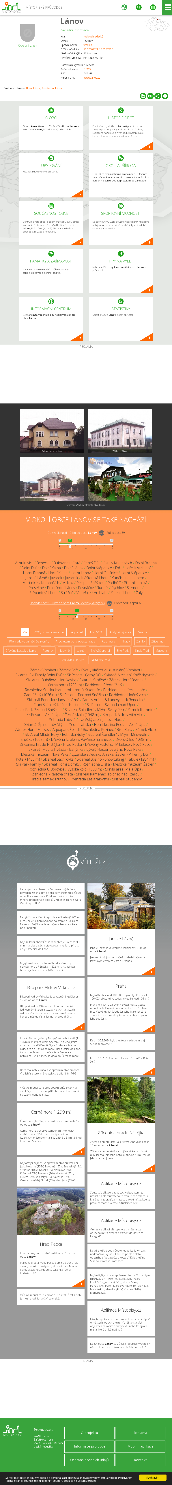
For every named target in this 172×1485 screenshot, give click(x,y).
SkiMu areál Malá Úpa (123, 769)
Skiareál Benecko (41, 699)
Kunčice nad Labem (128, 577)
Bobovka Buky (73, 734)
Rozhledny (108, 641)
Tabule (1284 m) (140, 759)
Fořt (118, 567)
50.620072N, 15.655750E (98, 49)
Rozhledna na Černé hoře (124, 689)
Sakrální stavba (100, 660)
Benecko (44, 562)
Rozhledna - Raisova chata (51, 774)
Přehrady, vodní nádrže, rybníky (29, 641)
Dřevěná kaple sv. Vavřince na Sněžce (81, 739)
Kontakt (140, 1460)
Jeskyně (65, 651)
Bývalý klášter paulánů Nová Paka (113, 749)
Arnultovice (24, 562)
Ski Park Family (28, 764)
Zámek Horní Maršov (32, 729)
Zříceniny (157, 641)
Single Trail (142, 651)
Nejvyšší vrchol (100, 651)
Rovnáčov (86, 587)
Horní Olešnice (106, 572)
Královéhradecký (93, 36)
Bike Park (122, 651)
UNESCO (96, 632)
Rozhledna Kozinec (98, 729)
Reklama (140, 1432)
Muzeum (161, 651)
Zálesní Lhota (122, 592)
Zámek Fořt (68, 669)
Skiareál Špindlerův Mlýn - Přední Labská (57, 724)
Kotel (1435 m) (28, 759)
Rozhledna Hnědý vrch (127, 694)
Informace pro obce (89, 1446)
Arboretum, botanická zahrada (75, 641)
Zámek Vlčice (146, 729)
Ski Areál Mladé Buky (42, 734)
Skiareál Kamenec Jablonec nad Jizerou (108, 774)
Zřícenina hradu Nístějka (40, 744)
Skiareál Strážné (92, 679)
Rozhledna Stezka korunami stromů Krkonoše (62, 689)
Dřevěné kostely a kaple (20, 651)
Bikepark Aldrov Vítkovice (122, 714)
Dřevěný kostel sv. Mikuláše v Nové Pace (117, 744)
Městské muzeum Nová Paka (45, 754)
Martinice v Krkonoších (41, 582)
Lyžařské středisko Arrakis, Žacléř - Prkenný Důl (110, 754)
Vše (25, 632)
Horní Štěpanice (134, 572)
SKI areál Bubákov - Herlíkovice (51, 679)
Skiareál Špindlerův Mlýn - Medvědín (117, 734)
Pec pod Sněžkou (90, 582)
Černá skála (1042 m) (82, 714)
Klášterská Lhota (95, 577)
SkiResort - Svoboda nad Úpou (111, 704)
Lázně (80, 651)
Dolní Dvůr (30, 567)
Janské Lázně (36, 577)
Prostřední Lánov (52, 88)
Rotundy (48, 651)
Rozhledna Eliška (96, 764)
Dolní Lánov (73, 567)
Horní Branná (34, 572)
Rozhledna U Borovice (46, 769)
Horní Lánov (33, 88)
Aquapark (77, 632)
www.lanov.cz (92, 77)
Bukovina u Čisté (67, 562)
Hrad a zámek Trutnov (49, 779)
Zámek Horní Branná (126, 679)
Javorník (71, 577)
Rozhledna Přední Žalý (103, 684)
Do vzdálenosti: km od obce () (67, 603)
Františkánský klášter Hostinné (59, 704)
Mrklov (67, 582)
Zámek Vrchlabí (43, 669)
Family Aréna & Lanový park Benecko (112, 699)
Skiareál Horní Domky (61, 764)
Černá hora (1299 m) (65, 684)
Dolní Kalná (51, 567)
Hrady (126, 641)
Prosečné (36, 587)
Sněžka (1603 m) (34, 739)
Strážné (67, 592)
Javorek (56, 577)
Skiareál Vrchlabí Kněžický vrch (129, 674)
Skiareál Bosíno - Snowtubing (100, 759)
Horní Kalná (58, 572)
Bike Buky (124, 729)
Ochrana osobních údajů (89, 1460)
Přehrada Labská (62, 719)
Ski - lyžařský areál (120, 632)
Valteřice (83, 592)
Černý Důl (91, 562)
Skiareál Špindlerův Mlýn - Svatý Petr (94, 709)
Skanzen (143, 632)
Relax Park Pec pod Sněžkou (38, 709)
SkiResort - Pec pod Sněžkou (83, 694)
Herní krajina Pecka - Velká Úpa (119, 724)
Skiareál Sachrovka (58, 759)
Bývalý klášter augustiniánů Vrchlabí (110, 669)
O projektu (89, 1432)
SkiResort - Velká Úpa (44, 714)
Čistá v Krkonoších (117, 562)
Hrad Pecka (72, 744)
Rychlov (117, 587)
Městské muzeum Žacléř (133, 764)
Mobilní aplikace (140, 1446)
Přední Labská (135, 582)
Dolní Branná (146, 562)
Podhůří (114, 582)
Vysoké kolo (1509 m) (85, 769)
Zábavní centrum (73, 660)
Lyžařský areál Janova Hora (100, 719)
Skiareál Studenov (127, 779)
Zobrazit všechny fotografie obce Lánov (86, 505)
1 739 (87, 69)
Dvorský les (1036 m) (132, 739)
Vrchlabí (88, 45)
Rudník (102, 587)
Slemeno (134, 587)
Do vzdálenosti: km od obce (72, 533)
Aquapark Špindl (66, 729)
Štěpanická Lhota (43, 592)
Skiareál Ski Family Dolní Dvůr (40, 674)
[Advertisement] (86, 376)
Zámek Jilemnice (141, 709)
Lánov (72, 21)
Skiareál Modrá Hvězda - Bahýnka (56, 749)
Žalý (139, 592)
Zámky (140, 641)
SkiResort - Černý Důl (84, 674)
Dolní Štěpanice (99, 567)
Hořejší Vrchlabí (138, 567)
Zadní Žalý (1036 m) (40, 694)
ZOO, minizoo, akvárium (49, 632)
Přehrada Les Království (89, 779)
